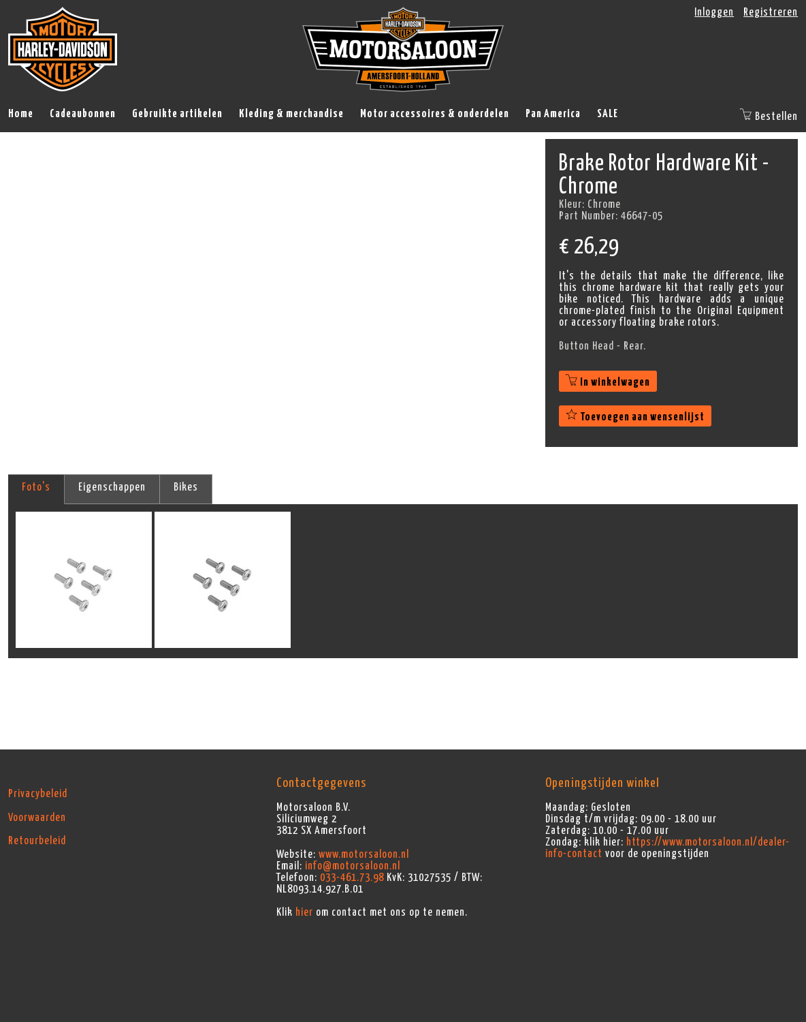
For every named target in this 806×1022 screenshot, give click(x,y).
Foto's (36, 487)
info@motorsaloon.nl (352, 866)
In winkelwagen (608, 382)
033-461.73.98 (352, 877)
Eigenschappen (112, 487)
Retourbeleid (37, 840)
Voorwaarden (37, 817)
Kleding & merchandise (291, 113)
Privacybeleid (37, 793)
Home (20, 113)
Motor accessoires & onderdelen (434, 113)
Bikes (186, 487)
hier (304, 912)
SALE (607, 113)
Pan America (553, 113)
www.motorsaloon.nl (364, 854)
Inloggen (714, 12)
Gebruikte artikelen (177, 113)
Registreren (770, 12)
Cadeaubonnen (83, 113)
